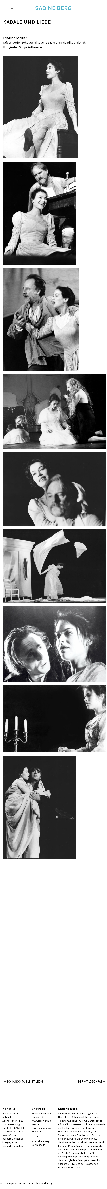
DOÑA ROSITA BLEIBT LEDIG (25, 1081)
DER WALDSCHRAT (90, 1081)
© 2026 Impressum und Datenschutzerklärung (26, 1183)
